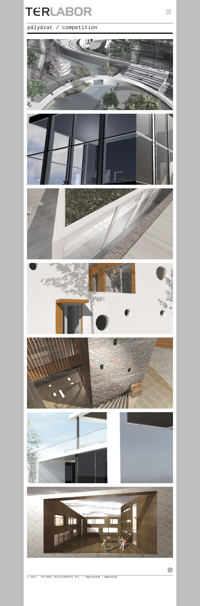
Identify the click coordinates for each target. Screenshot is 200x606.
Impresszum (92, 577)
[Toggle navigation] (168, 12)
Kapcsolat (111, 577)
